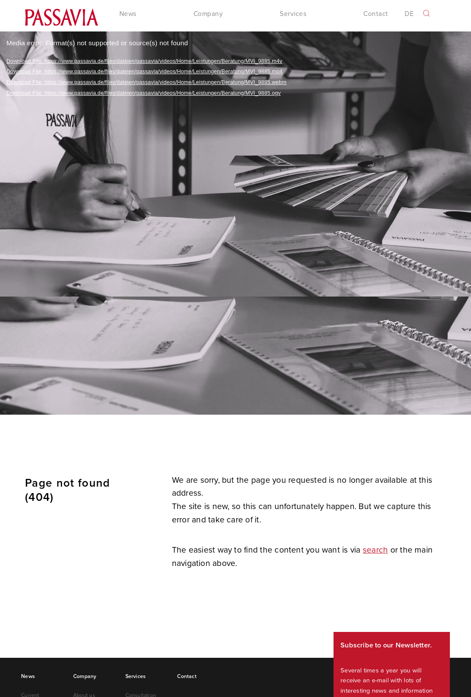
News (28, 677)
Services (135, 677)
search (375, 550)
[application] (235, 224)
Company (84, 677)
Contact (375, 14)
